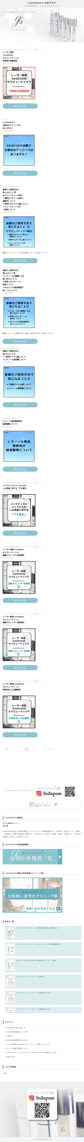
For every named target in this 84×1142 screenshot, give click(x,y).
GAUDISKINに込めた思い (14, 1028)
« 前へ (7, 749)
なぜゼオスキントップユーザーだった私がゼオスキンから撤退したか (29, 1052)
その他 (5, 119)
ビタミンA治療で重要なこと (15, 1048)
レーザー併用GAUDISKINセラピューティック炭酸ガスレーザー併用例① (13, 620)
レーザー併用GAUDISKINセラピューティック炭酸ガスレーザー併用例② (13, 552)
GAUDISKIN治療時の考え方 (12, 187)
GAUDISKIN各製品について (15, 1032)
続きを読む (20, 106)
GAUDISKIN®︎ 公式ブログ (42, 3)
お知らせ (9, 1057)
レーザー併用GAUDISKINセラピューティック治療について (23, 49)
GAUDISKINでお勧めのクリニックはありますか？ (12, 125)
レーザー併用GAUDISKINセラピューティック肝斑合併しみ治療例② (13, 687)
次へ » (51, 749)
